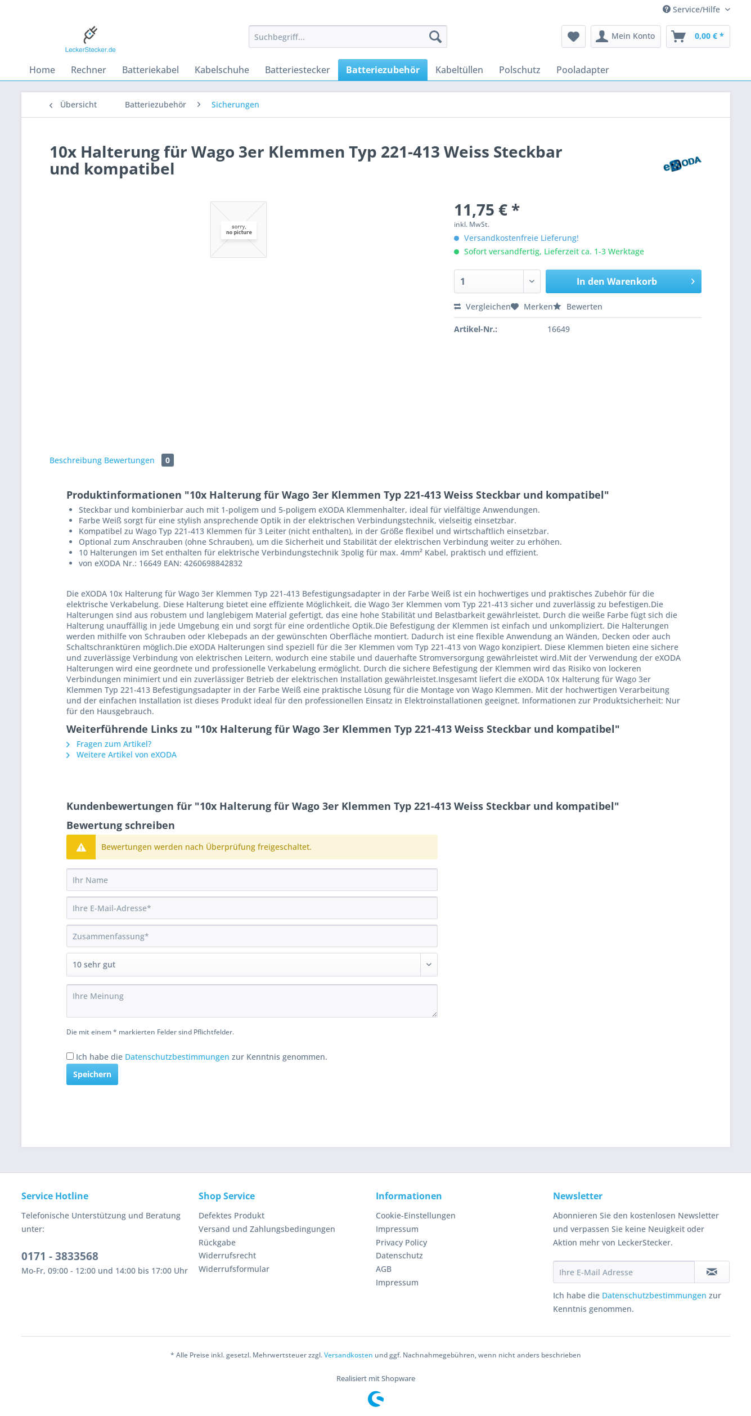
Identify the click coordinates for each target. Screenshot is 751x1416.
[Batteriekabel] (150, 69)
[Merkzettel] (573, 36)
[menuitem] (348, 42)
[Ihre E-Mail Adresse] (624, 1272)
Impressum (397, 1229)
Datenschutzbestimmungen (177, 1056)
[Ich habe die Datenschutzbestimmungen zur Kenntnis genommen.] (70, 1056)
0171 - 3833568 (59, 1256)
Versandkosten (348, 1355)
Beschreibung (76, 460)
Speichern (92, 1074)
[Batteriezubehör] (383, 69)
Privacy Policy (401, 1242)
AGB (384, 1268)
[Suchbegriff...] (348, 36)
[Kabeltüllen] (459, 69)
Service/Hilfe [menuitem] (692, 9)
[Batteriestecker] (297, 69)
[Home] (42, 69)
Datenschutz (399, 1255)
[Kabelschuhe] (222, 69)
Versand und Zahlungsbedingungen (267, 1229)
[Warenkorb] (698, 36)
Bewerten (577, 306)
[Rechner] (88, 69)
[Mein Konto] (626, 36)
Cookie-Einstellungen (416, 1215)
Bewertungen (139, 460)
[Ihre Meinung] (252, 1001)
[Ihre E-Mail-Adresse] (252, 908)
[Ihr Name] (252, 879)
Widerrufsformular (234, 1268)
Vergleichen (482, 306)
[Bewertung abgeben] (252, 964)
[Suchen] (435, 36)
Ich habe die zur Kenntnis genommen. (201, 1056)
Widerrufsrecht (227, 1255)
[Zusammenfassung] (252, 936)
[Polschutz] (519, 69)
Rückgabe (217, 1242)
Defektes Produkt (231, 1215)
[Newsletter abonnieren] (712, 1272)
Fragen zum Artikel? (108, 743)
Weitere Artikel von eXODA (121, 754)
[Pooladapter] (582, 69)
